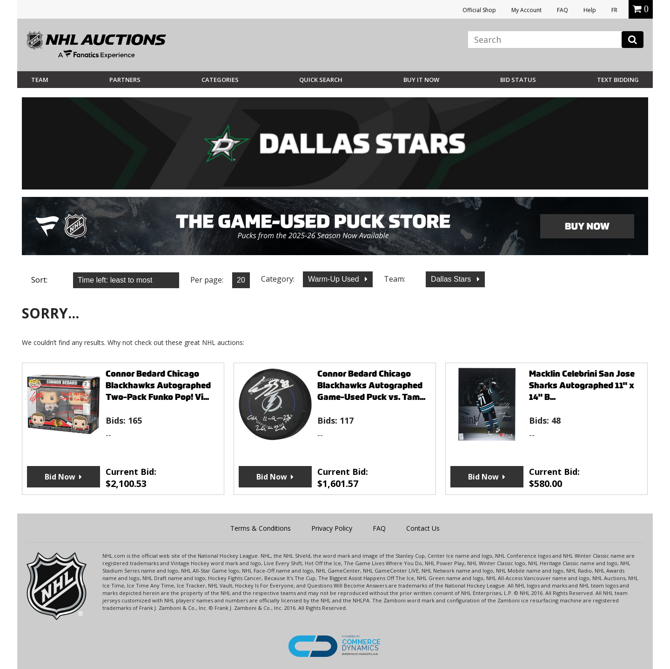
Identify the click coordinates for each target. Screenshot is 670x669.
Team (39, 79)
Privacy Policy (331, 528)
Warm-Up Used (334, 279)
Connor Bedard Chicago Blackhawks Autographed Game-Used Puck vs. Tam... (371, 385)
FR (614, 10)
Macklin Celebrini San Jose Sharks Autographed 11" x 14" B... (582, 385)
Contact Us (423, 528)
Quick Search (320, 79)
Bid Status (518, 79)
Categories (220, 79)
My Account (526, 10)
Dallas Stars (452, 279)
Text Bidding (618, 79)
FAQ (562, 10)
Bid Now (60, 477)
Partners (125, 79)
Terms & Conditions (260, 528)
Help (589, 10)
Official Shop (479, 10)
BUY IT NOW (421, 79)
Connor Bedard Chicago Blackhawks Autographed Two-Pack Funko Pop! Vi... (158, 385)
